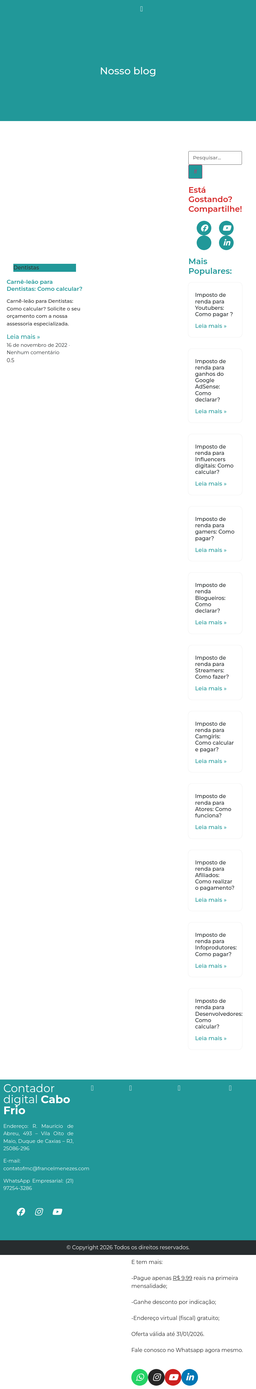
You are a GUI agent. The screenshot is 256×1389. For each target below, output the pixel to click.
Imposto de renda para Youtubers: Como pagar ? (214, 304)
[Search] (195, 172)
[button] (141, 8)
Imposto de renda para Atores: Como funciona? (213, 806)
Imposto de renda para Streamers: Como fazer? (212, 667)
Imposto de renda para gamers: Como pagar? (214, 529)
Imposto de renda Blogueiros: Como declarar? (210, 598)
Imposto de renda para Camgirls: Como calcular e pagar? (214, 737)
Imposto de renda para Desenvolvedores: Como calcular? (218, 1014)
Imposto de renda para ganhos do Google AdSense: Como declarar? (210, 380)
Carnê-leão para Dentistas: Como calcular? (44, 285)
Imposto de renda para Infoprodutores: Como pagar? (216, 944)
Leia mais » (23, 336)
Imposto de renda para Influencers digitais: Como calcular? (214, 460)
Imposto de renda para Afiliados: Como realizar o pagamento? (214, 875)
